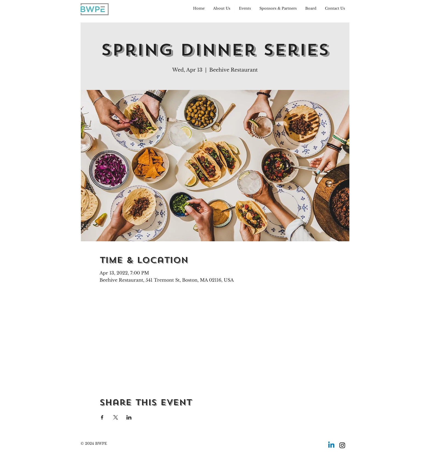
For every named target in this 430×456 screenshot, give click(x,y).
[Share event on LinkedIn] (129, 417)
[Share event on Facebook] (102, 417)
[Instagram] (342, 445)
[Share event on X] (115, 417)
